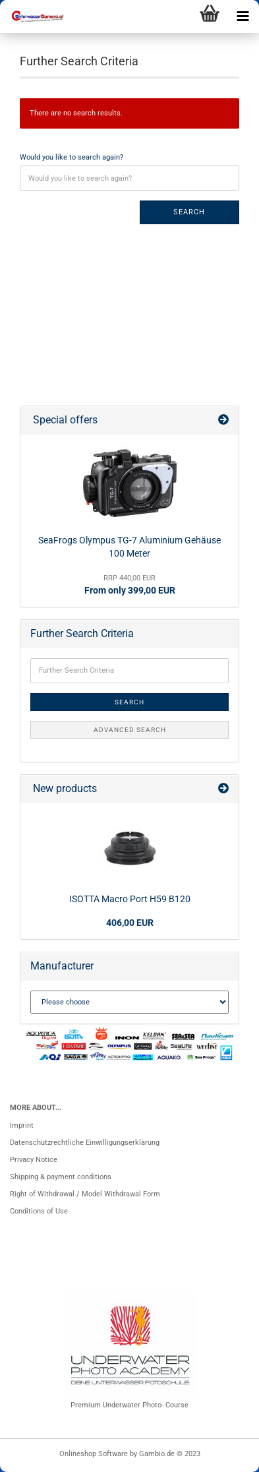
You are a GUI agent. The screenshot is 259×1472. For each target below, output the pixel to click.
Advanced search (130, 729)
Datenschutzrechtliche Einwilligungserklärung (84, 1142)
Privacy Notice (33, 1159)
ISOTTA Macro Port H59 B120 (129, 899)
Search (189, 212)
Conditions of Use (39, 1211)
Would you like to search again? (71, 157)
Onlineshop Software (93, 1454)
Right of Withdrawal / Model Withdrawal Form (85, 1194)
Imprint (22, 1125)
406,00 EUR (130, 922)
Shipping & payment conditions (60, 1177)
